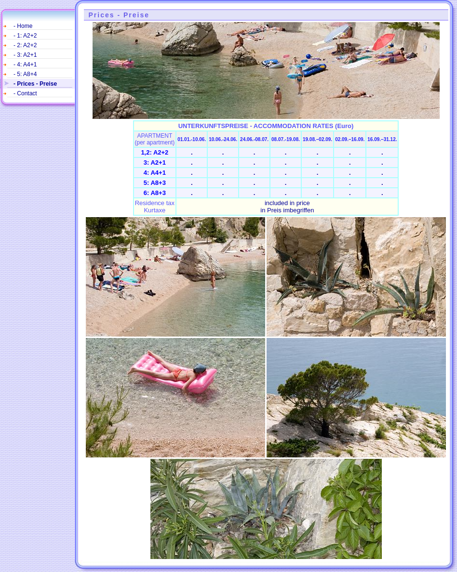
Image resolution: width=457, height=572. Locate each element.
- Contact (25, 93)
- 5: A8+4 (25, 74)
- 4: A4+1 (25, 64)
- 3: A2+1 (25, 55)
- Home (22, 26)
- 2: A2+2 (25, 45)
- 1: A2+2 (25, 35)
